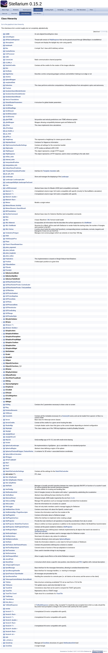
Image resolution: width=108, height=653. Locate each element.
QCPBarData (9, 290)
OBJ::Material (10, 223)
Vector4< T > (9, 626)
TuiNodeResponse (11, 605)
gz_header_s (9, 131)
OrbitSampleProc (11, 239)
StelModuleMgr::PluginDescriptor (16, 512)
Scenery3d (65, 416)
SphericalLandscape (12, 445)
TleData (8, 582)
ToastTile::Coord (10, 593)
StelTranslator (10, 550)
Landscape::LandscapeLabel (14, 179)
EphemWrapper (10, 79)
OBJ (6, 220)
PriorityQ (8, 270)
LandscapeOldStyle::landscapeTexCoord (18, 182)
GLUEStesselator (11, 114)
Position (8, 261)
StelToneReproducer (12, 547)
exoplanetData (10, 82)
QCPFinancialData (11, 305)
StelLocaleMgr (10, 501)
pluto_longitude (10, 253)
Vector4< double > (11, 628)
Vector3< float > (10, 623)
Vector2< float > (10, 614)
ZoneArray (8, 643)
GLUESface (9, 105)
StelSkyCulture (10, 536)
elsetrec (8, 77)
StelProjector (9, 521)
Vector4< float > (10, 631)
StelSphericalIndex (41, 531)
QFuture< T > (9, 325)
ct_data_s (8, 62)
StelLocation (9, 504)
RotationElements (11, 410)
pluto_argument (10, 247)
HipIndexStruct (10, 142)
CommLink (9, 59)
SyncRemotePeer (11, 576)
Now (6, 217)
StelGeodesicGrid (11, 492)
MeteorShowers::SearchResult (15, 208)
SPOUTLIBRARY (10, 460)
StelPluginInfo (10, 515)
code (7, 57)
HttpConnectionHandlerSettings (16, 145)
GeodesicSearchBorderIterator (15, 91)
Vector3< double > (11, 620)
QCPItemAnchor (10, 307)
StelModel (88, 223)
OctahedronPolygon (12, 233)
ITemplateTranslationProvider (15, 171)
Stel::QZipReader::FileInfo (14, 480)
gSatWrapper (9, 122)
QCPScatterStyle (11, 316)
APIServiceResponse (12, 40)
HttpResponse (54, 40)
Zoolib (73, 498)
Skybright (8, 428)
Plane (7, 241)
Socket (7, 442)
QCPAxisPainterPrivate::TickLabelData (18, 287)
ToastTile (8, 591)
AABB (7, 34)
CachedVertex (10, 51)
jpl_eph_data (9, 174)
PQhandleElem (10, 264)
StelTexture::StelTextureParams (16, 545)
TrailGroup (8, 596)
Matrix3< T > (9, 191)
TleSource (8, 585)
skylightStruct (10, 434)
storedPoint (9, 559)
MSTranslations (10, 211)
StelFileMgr (9, 489)
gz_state (8, 134)
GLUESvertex (9, 117)
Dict (6, 68)
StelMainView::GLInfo (12, 509)
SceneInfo (8, 416)
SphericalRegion (10, 448)
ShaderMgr (9, 425)
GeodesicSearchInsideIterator (15, 94)
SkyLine (8, 440)
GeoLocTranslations (12, 99)
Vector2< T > (9, 611)
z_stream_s (9, 640)
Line (6, 185)
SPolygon (8, 457)
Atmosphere (9, 42)
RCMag (7, 404)
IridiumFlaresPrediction (13, 168)
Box (6, 48)
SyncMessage (10, 568)
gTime (7, 125)
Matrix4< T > (9, 194)
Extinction (8, 85)
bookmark (8, 45)
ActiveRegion (9, 37)
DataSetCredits (10, 65)
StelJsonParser (10, 498)
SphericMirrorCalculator (13, 454)
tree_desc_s (9, 602)
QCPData (8, 302)
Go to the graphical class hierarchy (12, 24)
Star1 (7, 463)
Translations (9, 599)
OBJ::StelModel (10, 225)
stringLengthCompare (12, 565)
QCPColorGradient (11, 293)
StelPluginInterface (11, 518)
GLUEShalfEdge (10, 108)
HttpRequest (9, 151)
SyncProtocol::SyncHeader (14, 573)
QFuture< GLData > (11, 328)
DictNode (8, 71)
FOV (80, 562)
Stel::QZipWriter (10, 483)
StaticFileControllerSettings (14, 471)
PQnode (8, 267)
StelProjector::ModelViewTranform (17, 524)
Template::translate (49, 171)
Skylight (8, 431)
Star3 (7, 468)
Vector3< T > (9, 617)
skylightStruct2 (10, 437)
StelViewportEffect (11, 556)
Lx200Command (10, 188)
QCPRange (9, 313)
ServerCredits (10, 422)
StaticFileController (61, 471)
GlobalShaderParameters (13, 102)
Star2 (7, 465)
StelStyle (8, 542)
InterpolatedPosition (12, 162)
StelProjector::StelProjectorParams (17, 527)
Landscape (9, 176)
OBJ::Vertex (9, 229)
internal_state (10, 159)
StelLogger (9, 506)
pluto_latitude (10, 250)
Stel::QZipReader (11, 477)
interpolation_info (11, 165)
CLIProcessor (9, 54)
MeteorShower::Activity (13, 205)
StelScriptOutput (11, 533)
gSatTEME (8, 119)
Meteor (7, 202)
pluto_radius (9, 256)
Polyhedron (9, 259)
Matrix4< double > (11, 197)
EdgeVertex (9, 74)
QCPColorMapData (11, 296)
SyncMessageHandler (12, 570)
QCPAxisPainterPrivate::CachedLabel (17, 285)
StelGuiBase (9, 495)
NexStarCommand (11, 214)
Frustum (8, 88)
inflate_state (9, 157)
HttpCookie (9, 148)
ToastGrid (8, 588)
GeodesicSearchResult (12, 97)
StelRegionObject (11, 530)
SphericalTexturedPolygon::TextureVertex (19, 451)
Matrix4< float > (10, 199)
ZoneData (46, 643)
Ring (7, 407)
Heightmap (9, 139)
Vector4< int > (10, 634)
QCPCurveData (10, 299)
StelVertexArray (10, 553)
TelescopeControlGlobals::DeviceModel (18, 579)
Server (7, 420)
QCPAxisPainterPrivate (13, 282)
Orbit (7, 236)
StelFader (8, 486)
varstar (7, 609)
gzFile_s (8, 136)
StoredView (9, 562)
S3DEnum (8, 413)
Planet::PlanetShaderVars (14, 244)
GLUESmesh (9, 111)
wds (6, 637)
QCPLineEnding (10, 310)
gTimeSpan (9, 128)
